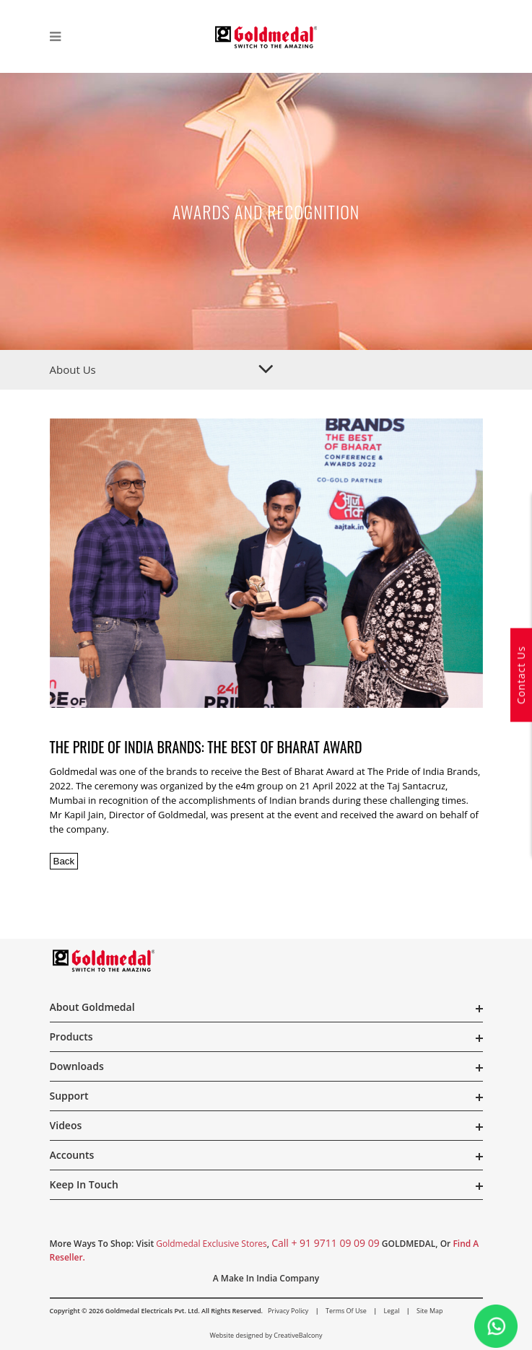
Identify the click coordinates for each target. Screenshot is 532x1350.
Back (64, 861)
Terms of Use (346, 1310)
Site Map (429, 1310)
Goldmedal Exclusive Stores (211, 1243)
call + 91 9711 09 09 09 (325, 1243)
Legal (392, 1310)
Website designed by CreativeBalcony (265, 1335)
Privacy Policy (288, 1310)
